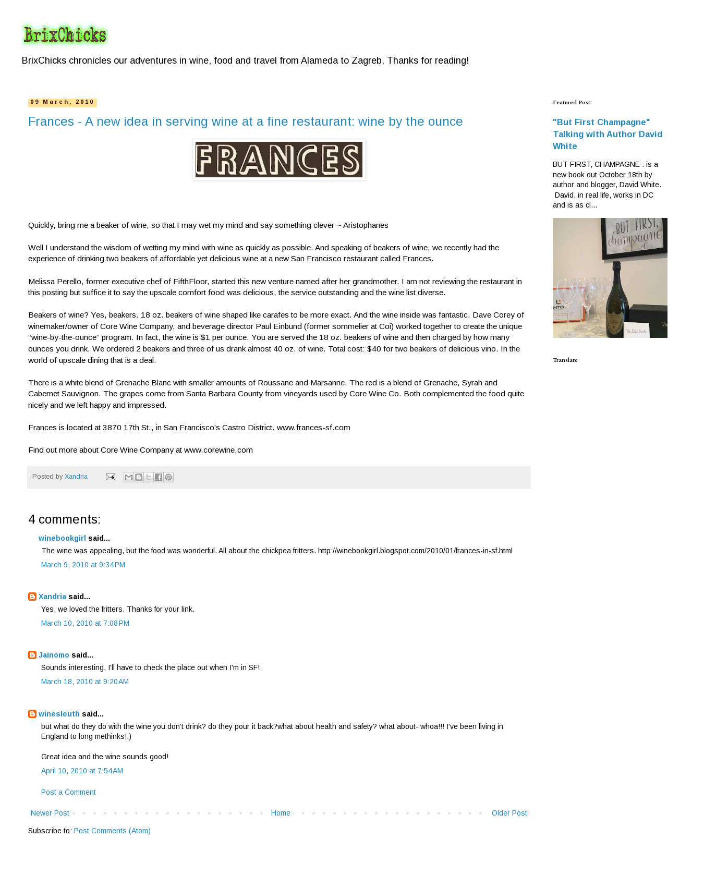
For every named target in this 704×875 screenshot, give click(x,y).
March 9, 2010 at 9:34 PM (83, 565)
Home (280, 813)
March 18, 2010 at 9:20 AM (85, 681)
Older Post (509, 813)
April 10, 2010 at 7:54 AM (82, 771)
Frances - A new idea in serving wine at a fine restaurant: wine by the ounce (245, 121)
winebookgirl (62, 538)
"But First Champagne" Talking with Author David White (607, 134)
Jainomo (54, 655)
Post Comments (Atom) (112, 831)
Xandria (52, 596)
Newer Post (50, 813)
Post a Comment (68, 792)
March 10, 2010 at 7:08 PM (85, 623)
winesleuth (59, 714)
